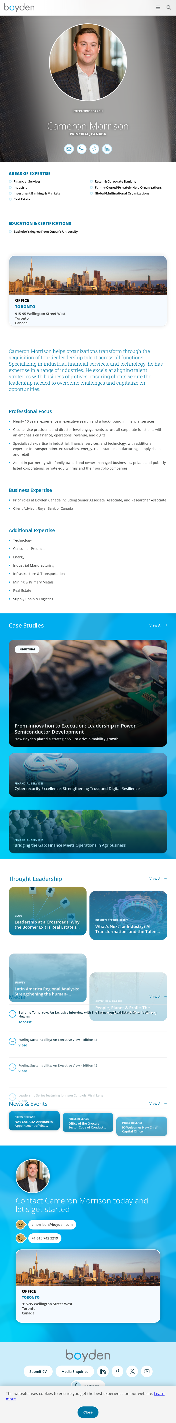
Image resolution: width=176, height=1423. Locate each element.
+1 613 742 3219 (45, 1238)
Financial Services (27, 181)
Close (88, 1412)
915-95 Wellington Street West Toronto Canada (40, 318)
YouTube (147, 1371)
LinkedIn (103, 1371)
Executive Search (88, 111)
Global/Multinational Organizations (122, 193)
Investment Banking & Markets (37, 193)
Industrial (21, 187)
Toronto (25, 306)
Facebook (117, 1371)
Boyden (19, 8)
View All (155, 625)
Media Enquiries (74, 1371)
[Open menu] (158, 7)
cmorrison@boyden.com (52, 1224)
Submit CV (38, 1371)
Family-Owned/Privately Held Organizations (128, 187)
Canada (98, 134)
